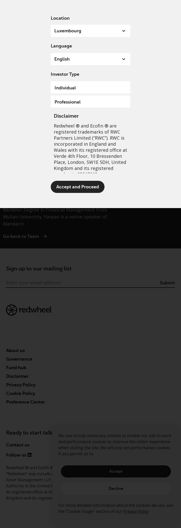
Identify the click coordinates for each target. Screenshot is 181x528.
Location (60, 18)
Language (61, 45)
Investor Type (65, 74)
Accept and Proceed (77, 186)
